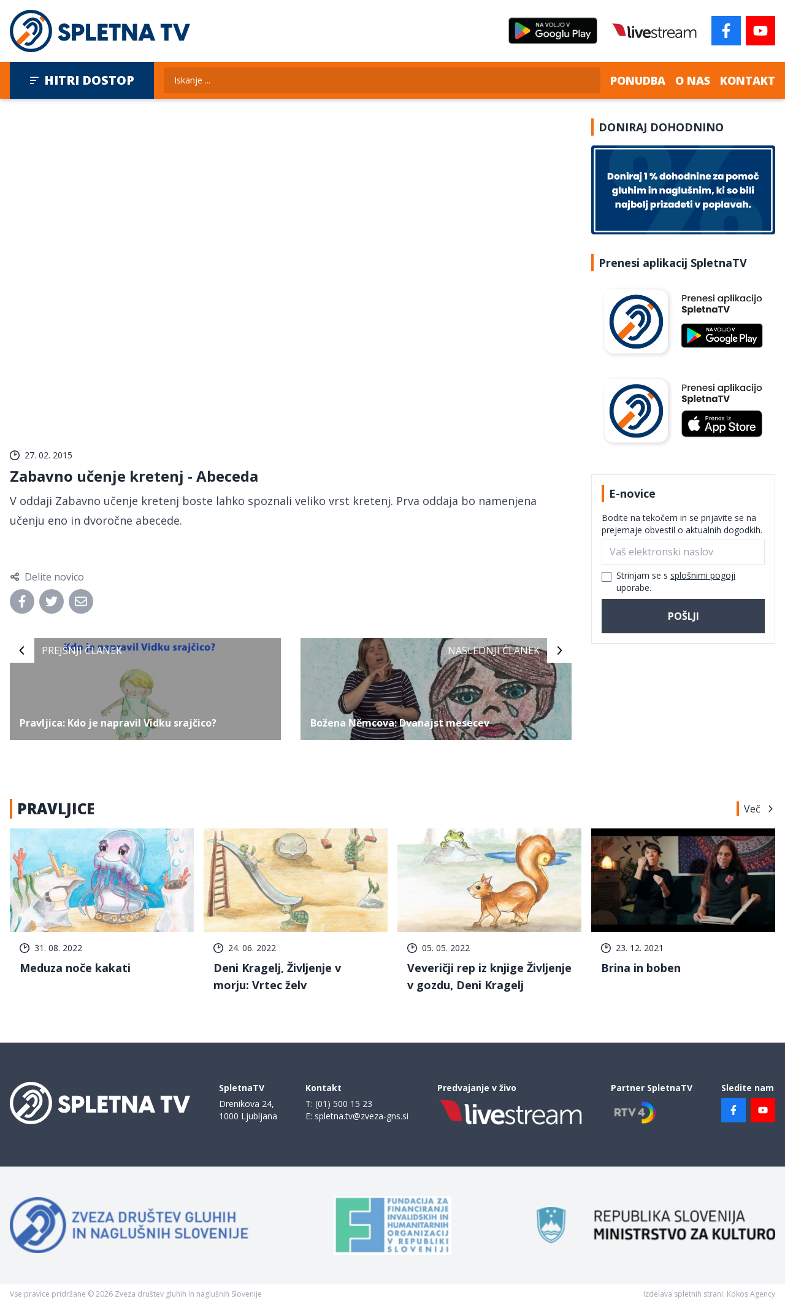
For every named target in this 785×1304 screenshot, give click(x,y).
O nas (692, 80)
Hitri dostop (81, 80)
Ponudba (637, 80)
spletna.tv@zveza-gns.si (361, 1116)
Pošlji (683, 616)
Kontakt (747, 80)
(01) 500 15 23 (343, 1103)
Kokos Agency (751, 1294)
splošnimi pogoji (702, 575)
